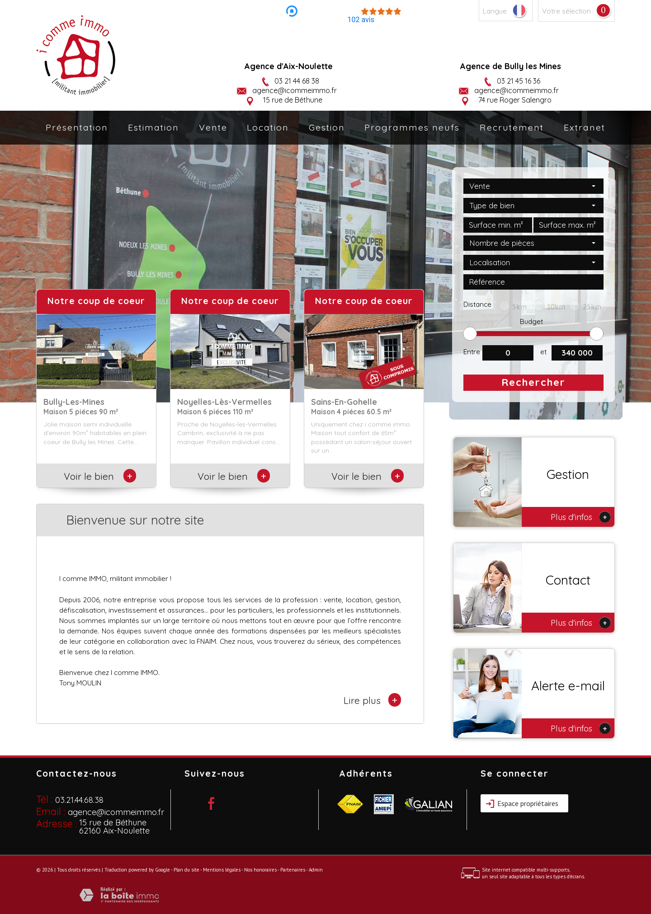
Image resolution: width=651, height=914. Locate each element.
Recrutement (512, 127)
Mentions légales (222, 870)
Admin (316, 870)
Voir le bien (96, 476)
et (543, 351)
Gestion (327, 127)
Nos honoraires (260, 870)
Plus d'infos (581, 517)
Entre (471, 351)
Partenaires (292, 870)
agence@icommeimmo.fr (294, 90)
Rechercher (533, 382)
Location (268, 127)
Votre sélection (566, 11)
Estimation (153, 127)
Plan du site (186, 870)
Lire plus (372, 700)
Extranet (584, 127)
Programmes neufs (412, 127)
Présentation (77, 127)
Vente (213, 127)
